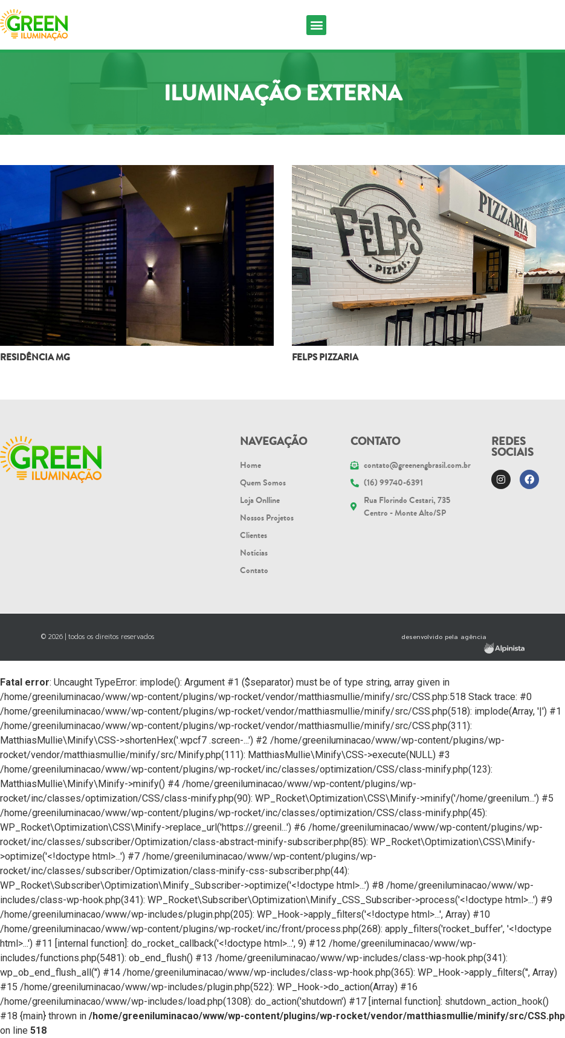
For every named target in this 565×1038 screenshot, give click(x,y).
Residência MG (35, 357)
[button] (316, 25)
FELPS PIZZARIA (325, 357)
